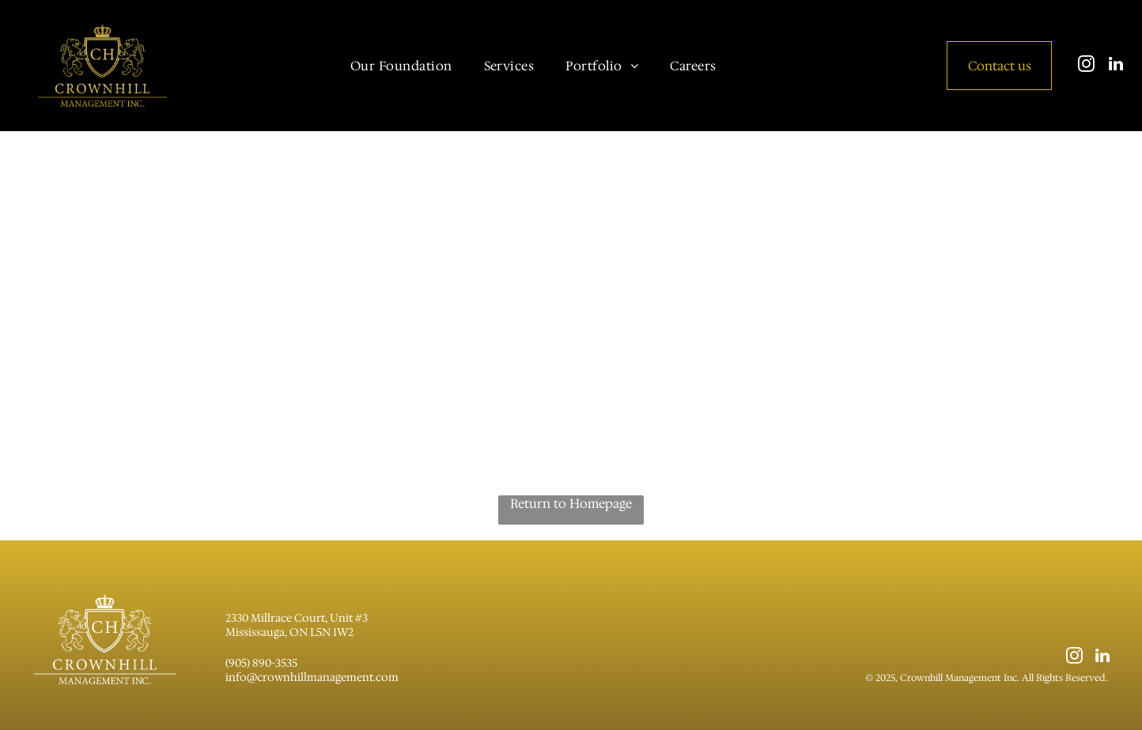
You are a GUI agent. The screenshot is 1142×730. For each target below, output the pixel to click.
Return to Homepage (571, 503)
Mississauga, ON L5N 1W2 (289, 632)
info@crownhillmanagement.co (306, 677)
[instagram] (1086, 66)
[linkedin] (1116, 66)
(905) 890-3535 (261, 663)
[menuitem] (401, 65)
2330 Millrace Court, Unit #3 (296, 618)
